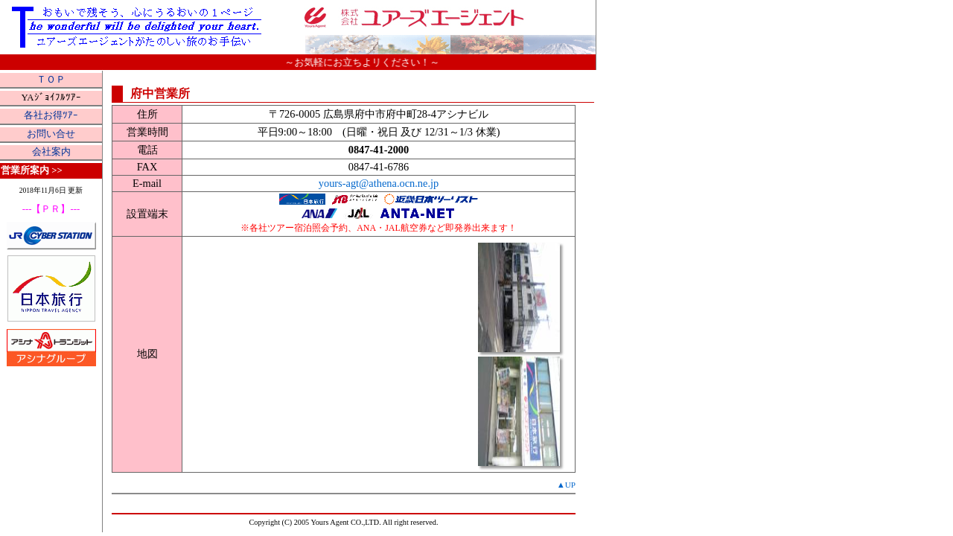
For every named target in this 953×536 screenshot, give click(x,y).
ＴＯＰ (51, 79)
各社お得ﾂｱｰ (51, 115)
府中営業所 (160, 93)
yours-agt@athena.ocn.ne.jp (379, 183)
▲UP (566, 484)
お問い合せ (51, 134)
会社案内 (51, 152)
